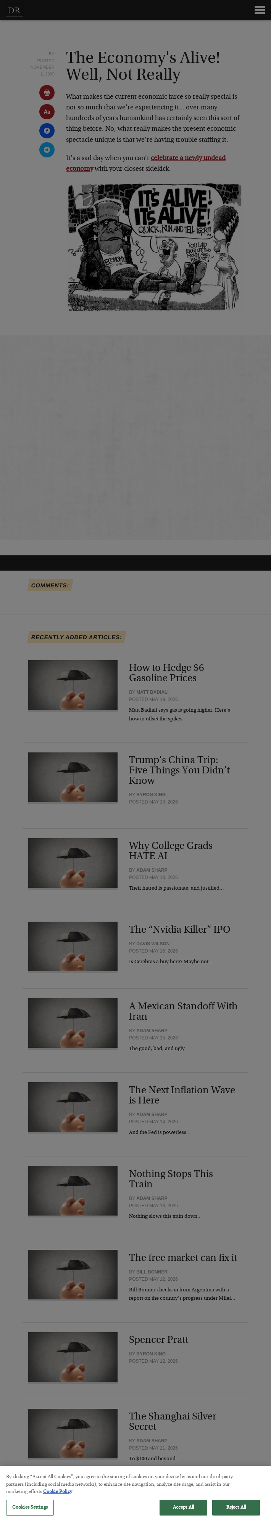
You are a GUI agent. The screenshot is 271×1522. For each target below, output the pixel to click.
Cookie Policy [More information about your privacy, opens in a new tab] (57, 1497)
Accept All (183, 1513)
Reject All (236, 1513)
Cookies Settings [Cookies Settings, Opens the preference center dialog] (30, 1513)
